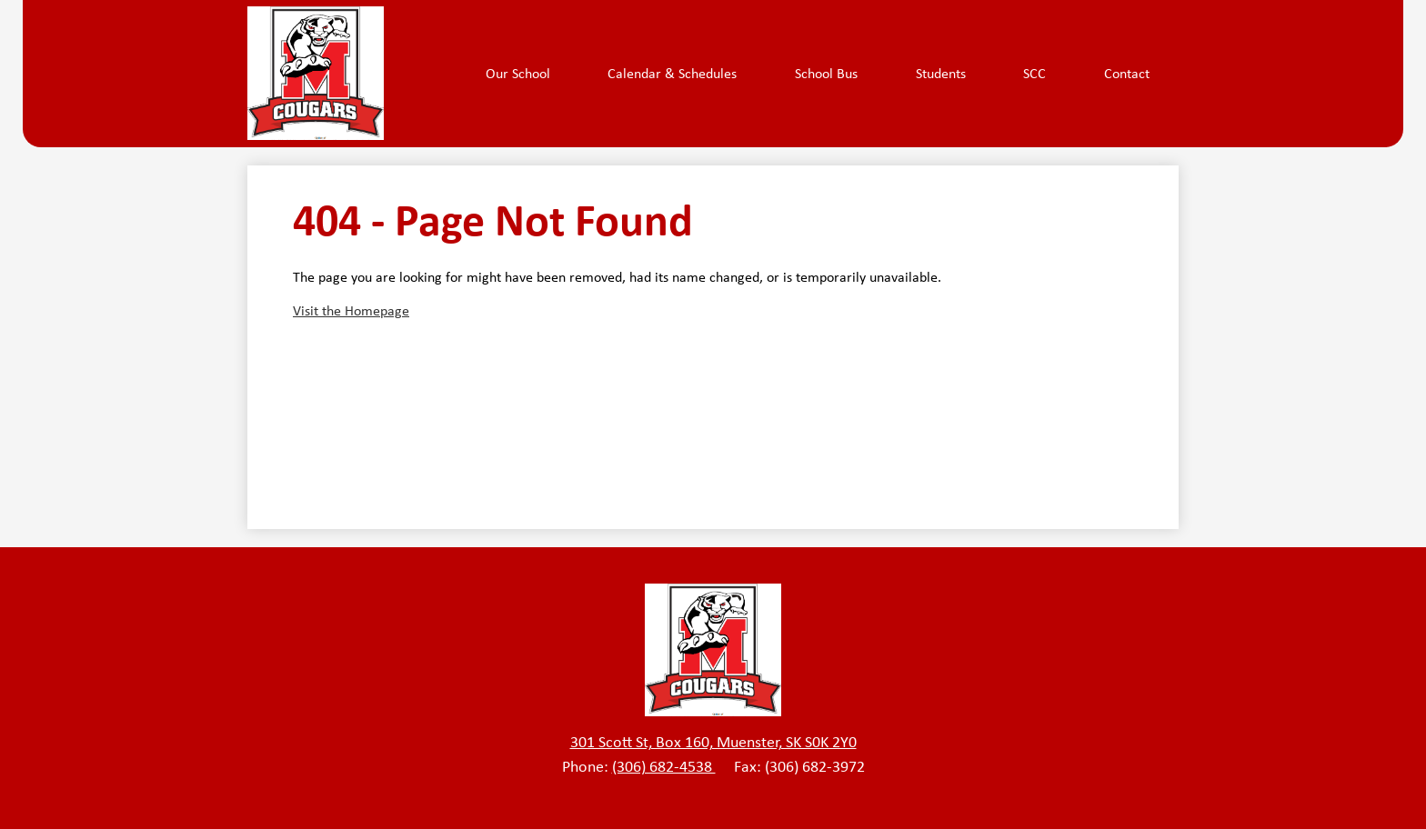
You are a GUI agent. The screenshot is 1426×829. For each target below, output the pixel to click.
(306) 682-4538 (664, 766)
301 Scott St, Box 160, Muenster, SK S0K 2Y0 (713, 742)
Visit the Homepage (351, 310)
